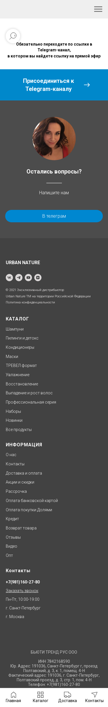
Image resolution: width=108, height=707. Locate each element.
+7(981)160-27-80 (23, 582)
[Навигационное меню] (98, 9)
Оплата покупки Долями (29, 510)
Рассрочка (16, 491)
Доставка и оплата (24, 473)
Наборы (13, 411)
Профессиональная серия (31, 402)
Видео (11, 546)
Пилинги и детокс (22, 338)
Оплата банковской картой (32, 500)
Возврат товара (21, 528)
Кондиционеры (20, 347)
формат (29, 365)
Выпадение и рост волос (29, 393)
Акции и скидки (20, 482)
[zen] (37, 277)
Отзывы (13, 537)
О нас (11, 454)
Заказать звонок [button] (22, 590)
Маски (12, 356)
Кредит (12, 518)
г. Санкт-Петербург (23, 608)
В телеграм (54, 216)
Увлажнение (17, 374)
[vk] (9, 277)
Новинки (14, 420)
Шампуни (15, 329)
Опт (9, 555)
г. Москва (15, 616)
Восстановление (22, 384)
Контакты (15, 464)
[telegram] (18, 277)
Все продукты (19, 429)
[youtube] (28, 277)
